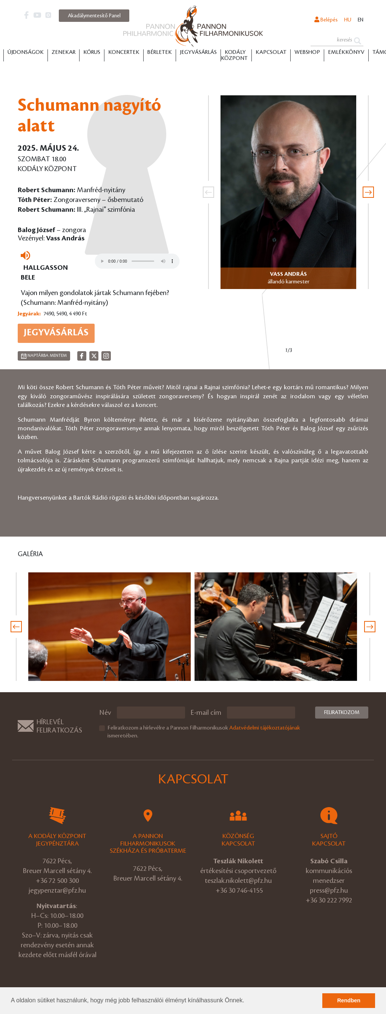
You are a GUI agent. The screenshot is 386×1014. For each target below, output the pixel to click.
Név (105, 712)
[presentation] (208, 192)
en (360, 20)
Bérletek (159, 52)
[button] (247, 1001)
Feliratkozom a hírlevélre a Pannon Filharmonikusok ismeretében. (203, 732)
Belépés (326, 20)
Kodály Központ (234, 55)
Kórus (91, 52)
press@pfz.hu (329, 890)
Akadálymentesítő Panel (94, 15)
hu (347, 20)
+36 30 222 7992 (329, 900)
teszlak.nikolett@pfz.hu (238, 880)
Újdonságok (26, 52)
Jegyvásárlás (198, 52)
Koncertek (123, 52)
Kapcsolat (271, 52)
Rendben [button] (348, 1000)
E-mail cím (206, 712)
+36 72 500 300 (57, 880)
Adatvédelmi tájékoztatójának (264, 728)
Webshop (307, 52)
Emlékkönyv (346, 52)
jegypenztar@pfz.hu (57, 890)
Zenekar (63, 52)
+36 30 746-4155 (239, 890)
